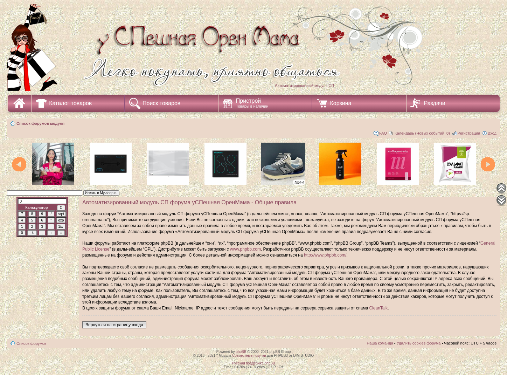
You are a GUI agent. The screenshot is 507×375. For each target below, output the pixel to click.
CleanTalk (378, 308)
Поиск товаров (161, 103)
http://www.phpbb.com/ (325, 255)
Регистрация (469, 133)
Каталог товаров (70, 103)
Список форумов (31, 343)
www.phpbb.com (245, 249)
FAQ (383, 133)
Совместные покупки (249, 355)
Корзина (340, 103)
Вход (492, 133)
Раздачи (434, 103)
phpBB (241, 352)
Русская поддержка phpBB (253, 363)
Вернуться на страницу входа (114, 324)
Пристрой (252, 103)
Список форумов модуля (40, 123)
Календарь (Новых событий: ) (422, 133)
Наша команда (380, 343)
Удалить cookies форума (419, 343)
